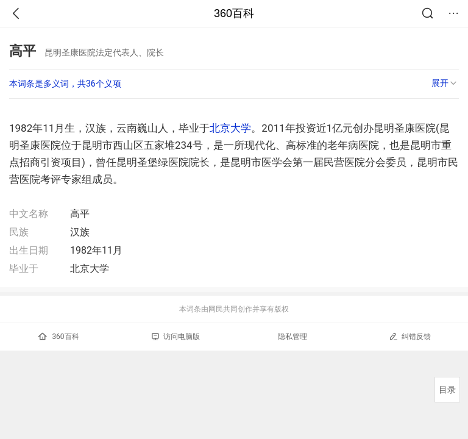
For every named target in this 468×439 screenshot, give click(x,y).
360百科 (234, 13)
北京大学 (230, 128)
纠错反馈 (410, 336)
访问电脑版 (176, 336)
